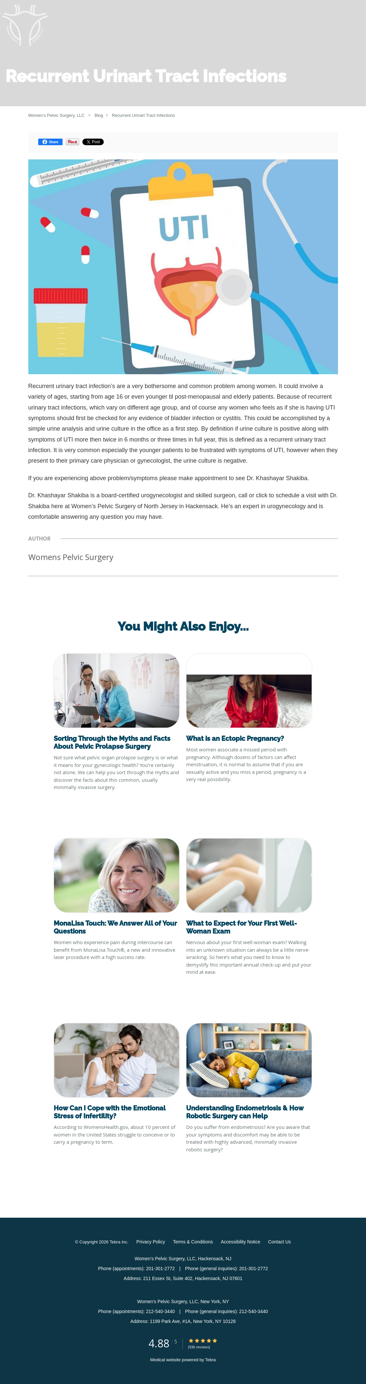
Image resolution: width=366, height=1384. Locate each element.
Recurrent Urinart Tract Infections (143, 115)
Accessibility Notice (240, 1241)
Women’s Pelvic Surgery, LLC (56, 115)
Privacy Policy (150, 1241)
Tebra (210, 1359)
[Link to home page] (25, 25)
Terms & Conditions (193, 1241)
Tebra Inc (118, 1241)
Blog (99, 115)
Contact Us (279, 1241)
